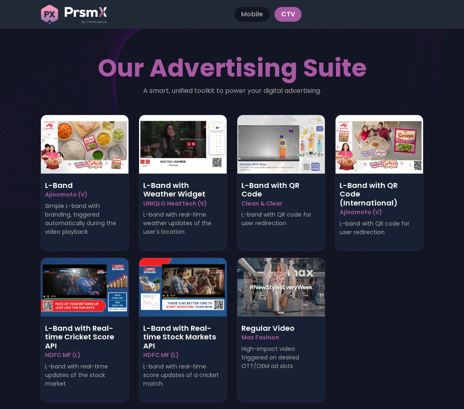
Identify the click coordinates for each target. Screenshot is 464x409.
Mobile (252, 14)
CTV (288, 14)
